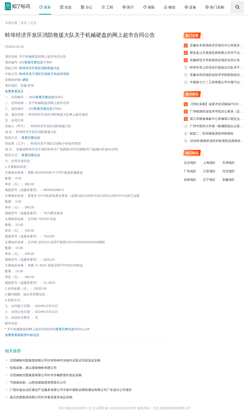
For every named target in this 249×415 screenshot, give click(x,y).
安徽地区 (228, 179)
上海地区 (209, 162)
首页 (24, 23)
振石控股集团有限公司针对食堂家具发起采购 (41, 397)
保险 (149, 7)
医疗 (128, 7)
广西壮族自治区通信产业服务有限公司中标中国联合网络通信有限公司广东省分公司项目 (71, 390)
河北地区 (228, 171)
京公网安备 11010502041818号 (114, 408)
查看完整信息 (33, 62)
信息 (66, 7)
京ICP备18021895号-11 (75, 408)
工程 (107, 7)
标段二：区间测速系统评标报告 (212, 133)
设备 (190, 7)
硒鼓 (25, 79)
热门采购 (214, 7)
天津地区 (228, 162)
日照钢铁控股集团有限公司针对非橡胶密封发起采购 (46, 375)
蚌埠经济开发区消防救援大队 (39, 68)
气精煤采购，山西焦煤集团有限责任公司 (38, 382)
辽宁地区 (209, 179)
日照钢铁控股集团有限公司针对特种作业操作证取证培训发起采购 (55, 360)
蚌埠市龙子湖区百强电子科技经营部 (44, 74)
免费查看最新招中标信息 (22, 335)
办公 (86, 7)
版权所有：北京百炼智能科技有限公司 (163, 408)
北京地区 (190, 162)
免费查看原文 (14, 91)
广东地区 (190, 171)
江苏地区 (209, 171)
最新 (45, 7)
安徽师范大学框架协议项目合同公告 (214, 60)
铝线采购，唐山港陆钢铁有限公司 (33, 367)
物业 (170, 7)
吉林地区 (190, 179)
